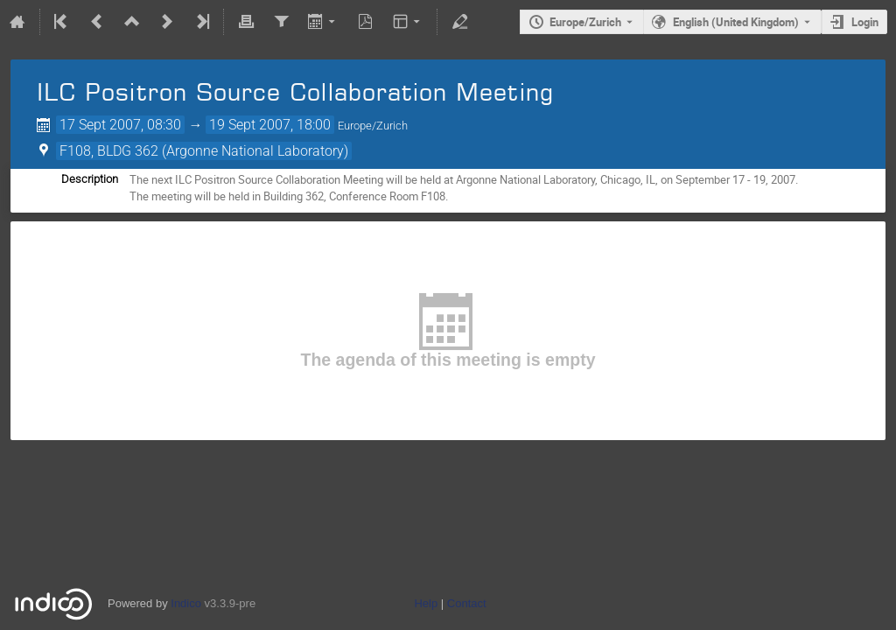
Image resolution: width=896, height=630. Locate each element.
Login (864, 22)
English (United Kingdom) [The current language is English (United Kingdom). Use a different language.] (736, 22)
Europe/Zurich (585, 22)
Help (426, 603)
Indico (186, 603)
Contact (466, 603)
